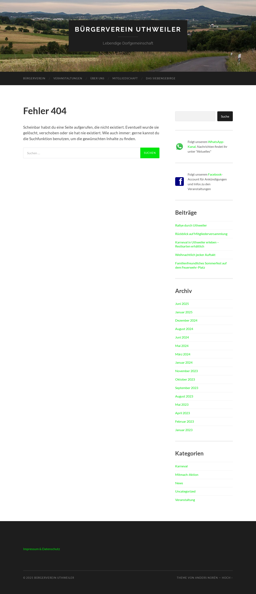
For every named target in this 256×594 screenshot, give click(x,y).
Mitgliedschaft (125, 78)
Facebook (215, 174)
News (179, 483)
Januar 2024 (184, 362)
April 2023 (182, 413)
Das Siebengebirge (161, 78)
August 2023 (184, 396)
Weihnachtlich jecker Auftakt (195, 255)
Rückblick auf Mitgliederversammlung (201, 234)
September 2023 (186, 388)
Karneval (181, 466)
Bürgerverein (34, 78)
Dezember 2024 (186, 320)
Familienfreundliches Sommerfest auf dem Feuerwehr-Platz (201, 265)
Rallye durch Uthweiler (191, 225)
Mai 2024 (181, 346)
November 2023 (186, 371)
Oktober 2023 (185, 379)
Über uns (97, 78)
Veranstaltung (185, 500)
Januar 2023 (184, 430)
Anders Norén (206, 577)
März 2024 (182, 354)
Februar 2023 (184, 421)
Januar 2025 (184, 312)
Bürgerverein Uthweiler (128, 29)
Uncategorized (185, 491)
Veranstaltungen (67, 78)
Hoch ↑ (227, 577)
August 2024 (184, 329)
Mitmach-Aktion (186, 474)
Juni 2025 (182, 303)
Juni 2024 (182, 337)
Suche (225, 116)
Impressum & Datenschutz (41, 549)
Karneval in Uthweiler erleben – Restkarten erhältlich (197, 244)
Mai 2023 (181, 404)
